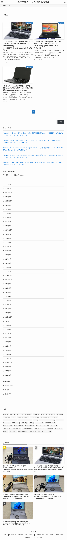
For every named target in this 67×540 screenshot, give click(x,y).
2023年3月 (8, 300)
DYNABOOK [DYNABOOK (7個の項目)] (35, 417)
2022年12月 (8, 313)
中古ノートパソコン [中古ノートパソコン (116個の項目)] (44, 431)
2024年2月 (8, 267)
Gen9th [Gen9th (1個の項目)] (21, 420)
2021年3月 (8, 375)
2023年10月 (8, 280)
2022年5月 (8, 342)
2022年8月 (8, 329)
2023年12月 (8, 275)
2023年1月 (8, 309)
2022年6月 (8, 338)
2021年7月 (8, 371)
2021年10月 (8, 362)
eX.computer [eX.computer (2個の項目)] (45, 417)
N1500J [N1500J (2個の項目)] (24, 423)
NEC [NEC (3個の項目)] (31, 423)
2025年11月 (8, 197)
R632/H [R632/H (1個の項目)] (46, 425)
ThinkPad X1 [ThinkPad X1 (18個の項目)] (16, 428)
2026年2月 (8, 188)
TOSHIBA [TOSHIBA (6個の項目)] (49, 428)
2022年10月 (8, 321)
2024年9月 (8, 238)
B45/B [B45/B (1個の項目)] (5, 414)
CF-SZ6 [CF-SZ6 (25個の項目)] (6, 417)
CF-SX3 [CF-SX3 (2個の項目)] (52, 414)
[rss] (35, 531)
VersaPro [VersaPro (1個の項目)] (13, 431)
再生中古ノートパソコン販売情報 (33, 2)
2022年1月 (8, 358)
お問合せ (20, 534)
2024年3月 (8, 263)
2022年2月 (8, 354)
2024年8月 (8, 242)
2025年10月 (8, 201)
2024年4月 (8, 259)
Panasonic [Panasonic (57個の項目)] (39, 423)
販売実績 (52, 534)
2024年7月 (8, 246)
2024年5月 (8, 255)
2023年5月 (8, 292)
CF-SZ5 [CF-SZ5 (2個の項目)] (60, 414)
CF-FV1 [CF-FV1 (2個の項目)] (20, 414)
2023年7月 (8, 288)
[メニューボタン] (2, 2)
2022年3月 (8, 350)
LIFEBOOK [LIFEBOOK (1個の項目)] (16, 423)
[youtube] (33, 531)
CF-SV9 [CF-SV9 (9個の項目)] (44, 414)
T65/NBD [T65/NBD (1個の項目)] (54, 425)
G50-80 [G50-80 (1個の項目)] (6, 420)
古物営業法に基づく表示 (41, 534)
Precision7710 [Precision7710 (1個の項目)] (18, 425)
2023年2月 (8, 304)
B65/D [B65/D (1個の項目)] (12, 414)
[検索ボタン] (65, 2)
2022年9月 (8, 325)
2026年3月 (8, 184)
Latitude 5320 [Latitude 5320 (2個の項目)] (50, 420)
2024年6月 (8, 251)
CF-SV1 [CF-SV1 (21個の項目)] (28, 414)
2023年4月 (8, 296)
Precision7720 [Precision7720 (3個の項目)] (29, 425)
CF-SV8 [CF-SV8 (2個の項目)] (36, 414)
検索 (60, 122)
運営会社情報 (59, 534)
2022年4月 (8, 346)
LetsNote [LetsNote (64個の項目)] (6, 423)
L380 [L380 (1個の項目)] (36, 420)
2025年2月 (8, 221)
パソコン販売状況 (29, 534)
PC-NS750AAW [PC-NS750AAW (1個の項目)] (50, 423)
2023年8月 (8, 284)
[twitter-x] (31, 531)
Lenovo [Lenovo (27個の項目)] (60, 420)
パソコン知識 (9, 385)
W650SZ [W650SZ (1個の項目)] (33, 431)
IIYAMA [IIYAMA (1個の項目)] (28, 420)
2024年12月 (8, 230)
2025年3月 (8, 217)
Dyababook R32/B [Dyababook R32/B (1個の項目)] (23, 417)
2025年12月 (8, 193)
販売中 (7, 390)
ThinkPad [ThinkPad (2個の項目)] (6, 428)
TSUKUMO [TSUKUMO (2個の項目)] (58, 428)
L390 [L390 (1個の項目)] (42, 420)
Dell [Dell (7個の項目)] (14, 417)
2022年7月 (8, 333)
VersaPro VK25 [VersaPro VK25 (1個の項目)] (23, 431)
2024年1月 (8, 271)
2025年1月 (8, 226)
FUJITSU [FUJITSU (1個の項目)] (54, 417)
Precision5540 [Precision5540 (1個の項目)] (7, 425)
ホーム (6, 534)
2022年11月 (8, 317)
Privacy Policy (12, 534)
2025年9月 (8, 205)
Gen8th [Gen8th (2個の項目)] (13, 420)
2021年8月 (8, 367)
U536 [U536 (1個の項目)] (5, 431)
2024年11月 (8, 234)
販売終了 (8, 394)
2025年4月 (8, 213)
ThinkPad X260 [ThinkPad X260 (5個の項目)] (39, 428)
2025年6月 (8, 209)
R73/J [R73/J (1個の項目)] (38, 425)
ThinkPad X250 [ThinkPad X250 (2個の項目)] (27, 428)
